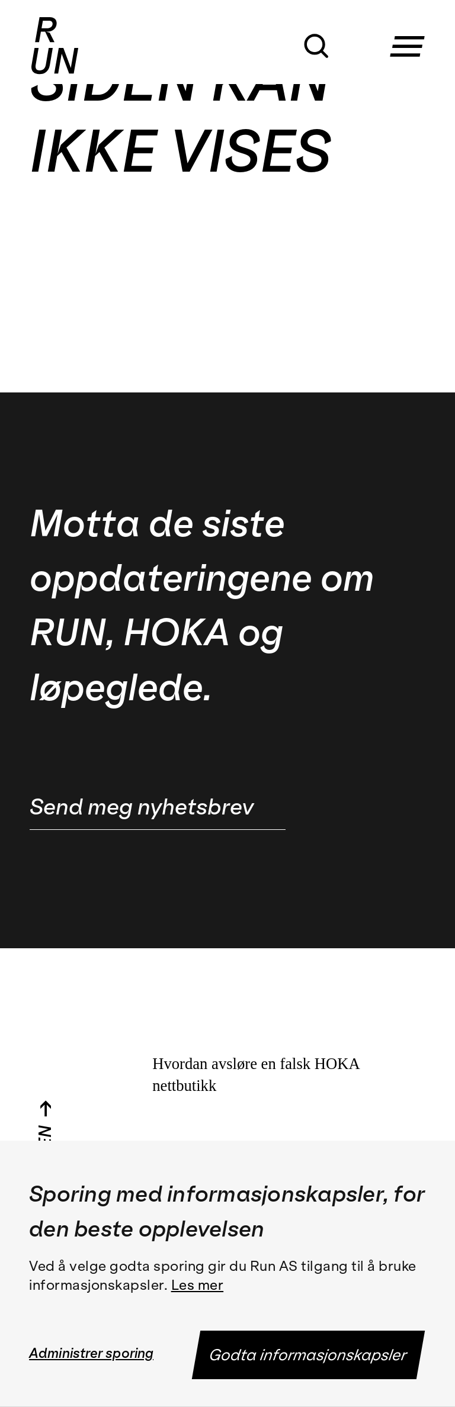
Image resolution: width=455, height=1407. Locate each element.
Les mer (197, 1285)
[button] (412, 34)
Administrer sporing (91, 1353)
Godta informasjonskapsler (309, 1354)
